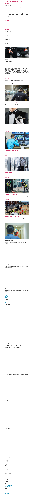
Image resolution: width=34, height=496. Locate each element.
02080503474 (7, 20)
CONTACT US (7, 107)
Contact (23, 7)
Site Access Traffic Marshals (12, 216)
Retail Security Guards (10, 172)
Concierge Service (9, 126)
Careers (17, 7)
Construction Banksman (11, 194)
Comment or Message (8, 473)
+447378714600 (7, 29)
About (9, 7)
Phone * (6, 468)
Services (12, 7)
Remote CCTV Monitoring (11, 150)
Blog (20, 7)
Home (6, 7)
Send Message (8, 477)
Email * (6, 465)
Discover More (7, 78)
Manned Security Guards (11, 103)
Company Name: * (7, 460)
